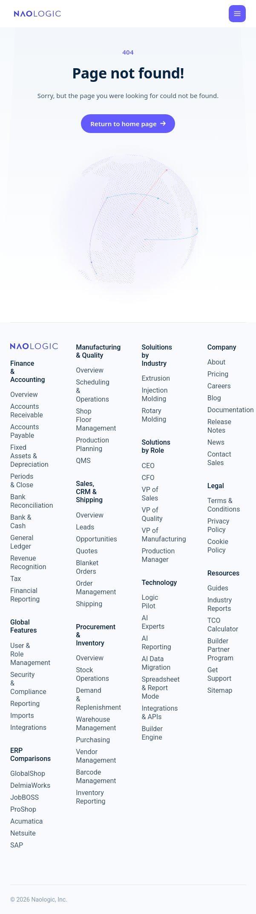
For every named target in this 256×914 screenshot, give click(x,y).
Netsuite (23, 833)
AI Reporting (156, 642)
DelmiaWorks (24, 785)
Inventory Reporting (90, 797)
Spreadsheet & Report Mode (156, 687)
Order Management (90, 587)
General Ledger (21, 542)
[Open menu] (237, 13)
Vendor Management (90, 756)
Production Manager (156, 555)
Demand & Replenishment (90, 699)
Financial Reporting (24, 595)
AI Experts (153, 622)
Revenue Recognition (24, 562)
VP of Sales (150, 494)
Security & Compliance (24, 683)
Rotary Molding (154, 415)
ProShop (23, 809)
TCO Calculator (221, 624)
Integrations (24, 727)
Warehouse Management (90, 723)
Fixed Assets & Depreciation (24, 456)
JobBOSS (24, 797)
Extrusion (156, 378)
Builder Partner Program (220, 649)
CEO (148, 466)
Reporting (24, 704)
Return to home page (128, 123)
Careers (219, 386)
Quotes (87, 551)
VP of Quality (152, 514)
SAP (16, 845)
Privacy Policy (218, 525)
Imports (22, 716)
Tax (15, 579)
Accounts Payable (24, 431)
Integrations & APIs (156, 712)
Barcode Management (90, 776)
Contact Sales (219, 458)
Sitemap (220, 690)
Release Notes (219, 426)
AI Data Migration (156, 663)
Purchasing (90, 740)
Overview (24, 394)
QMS (83, 461)
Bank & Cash (21, 521)
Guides (217, 588)
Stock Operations (90, 674)
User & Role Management (24, 654)
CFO (148, 478)
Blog (214, 398)
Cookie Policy (217, 546)
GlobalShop (24, 773)
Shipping (89, 604)
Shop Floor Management (90, 419)
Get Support (219, 674)
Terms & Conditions (221, 505)
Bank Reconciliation (24, 501)
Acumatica (24, 821)
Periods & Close (21, 480)
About (216, 362)
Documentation (221, 410)
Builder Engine (152, 733)
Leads (85, 527)
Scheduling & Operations (90, 390)
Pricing (218, 374)
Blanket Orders (87, 567)
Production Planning (90, 444)
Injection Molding (155, 394)
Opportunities (90, 539)
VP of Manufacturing (156, 534)
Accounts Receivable (24, 410)
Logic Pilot (150, 601)
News (215, 442)
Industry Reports (219, 604)
